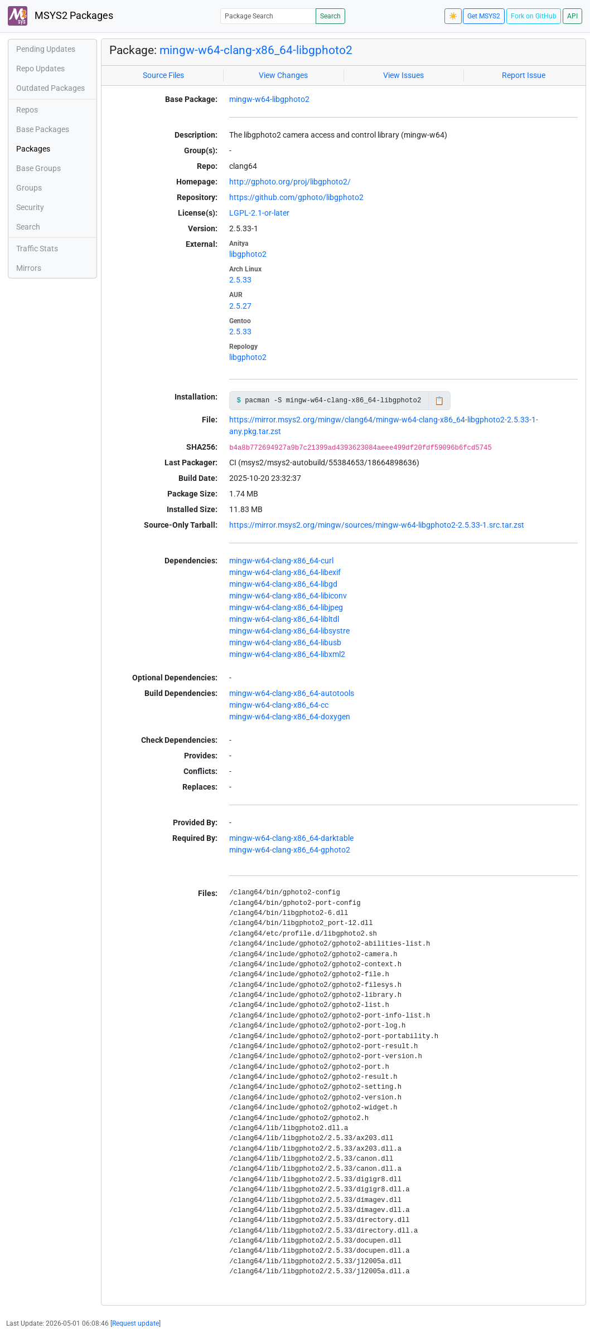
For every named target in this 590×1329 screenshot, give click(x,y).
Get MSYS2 (483, 16)
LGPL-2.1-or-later (259, 212)
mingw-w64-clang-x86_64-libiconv (288, 595)
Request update (135, 1323)
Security (30, 207)
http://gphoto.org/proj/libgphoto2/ (290, 181)
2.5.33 (240, 279)
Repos (27, 109)
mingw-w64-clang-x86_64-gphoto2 (289, 849)
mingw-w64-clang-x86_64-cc (278, 704)
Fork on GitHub (534, 16)
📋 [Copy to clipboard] (439, 400)
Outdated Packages (50, 88)
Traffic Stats (37, 248)
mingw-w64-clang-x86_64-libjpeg (286, 607)
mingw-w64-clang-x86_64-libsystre (289, 630)
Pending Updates (45, 49)
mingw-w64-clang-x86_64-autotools (291, 693)
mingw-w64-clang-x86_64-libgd (283, 584)
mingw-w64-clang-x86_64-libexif (285, 572)
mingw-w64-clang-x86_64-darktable (291, 838)
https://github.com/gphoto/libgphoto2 (296, 197)
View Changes (283, 75)
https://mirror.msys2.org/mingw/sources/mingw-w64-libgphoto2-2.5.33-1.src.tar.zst (376, 524)
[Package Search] (268, 15)
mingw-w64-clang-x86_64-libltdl (284, 619)
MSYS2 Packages (60, 16)
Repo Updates (40, 68)
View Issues (403, 75)
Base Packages (42, 129)
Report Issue (523, 75)
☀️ (453, 16)
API (572, 16)
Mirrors (28, 268)
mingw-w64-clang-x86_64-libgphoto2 (255, 50)
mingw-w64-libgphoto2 (269, 99)
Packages (33, 148)
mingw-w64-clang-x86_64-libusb (285, 642)
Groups (29, 187)
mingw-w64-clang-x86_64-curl (281, 560)
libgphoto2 (248, 254)
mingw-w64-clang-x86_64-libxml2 (287, 654)
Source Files (163, 75)
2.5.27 (240, 305)
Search (330, 16)
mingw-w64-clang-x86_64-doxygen (289, 716)
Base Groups (38, 168)
